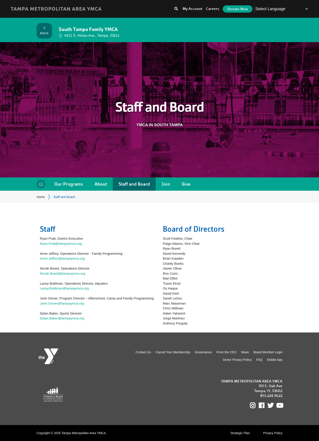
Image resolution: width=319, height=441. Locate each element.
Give (186, 184)
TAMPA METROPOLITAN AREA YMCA (56, 9)
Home (41, 184)
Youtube (279, 405)
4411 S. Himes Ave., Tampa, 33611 (89, 36)
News (245, 352)
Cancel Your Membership (173, 352)
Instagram (255, 405)
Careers (212, 8)
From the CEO (226, 352)
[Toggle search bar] (176, 9)
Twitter (270, 405)
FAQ (259, 359)
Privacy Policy (272, 433)
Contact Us (143, 352)
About (101, 184)
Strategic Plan (240, 433)
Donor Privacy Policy (237, 359)
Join (165, 184)
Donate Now (237, 9)
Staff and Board (134, 184)
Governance (203, 352)
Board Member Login (267, 352)
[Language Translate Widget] (281, 8)
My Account (192, 8)
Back (44, 31)
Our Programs (68, 184)
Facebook (264, 405)
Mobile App (274, 359)
